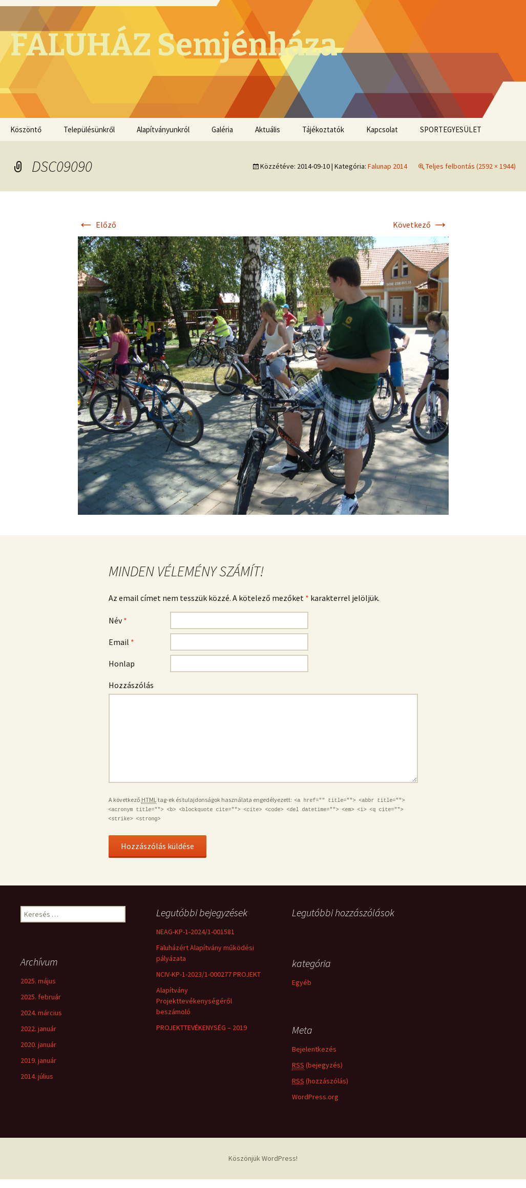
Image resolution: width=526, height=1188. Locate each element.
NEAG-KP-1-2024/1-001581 (195, 931)
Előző (97, 224)
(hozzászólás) (320, 1081)
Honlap (122, 663)
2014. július (36, 1076)
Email (121, 642)
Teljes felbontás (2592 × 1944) (471, 166)
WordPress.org (315, 1097)
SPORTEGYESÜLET (450, 129)
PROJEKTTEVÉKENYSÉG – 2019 (201, 1027)
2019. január (38, 1060)
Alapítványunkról (163, 129)
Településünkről (89, 129)
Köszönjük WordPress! (263, 1158)
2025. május (38, 980)
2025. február (40, 996)
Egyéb (301, 984)
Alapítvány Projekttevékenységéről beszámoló (194, 1000)
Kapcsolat (382, 129)
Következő (421, 224)
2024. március (41, 1012)
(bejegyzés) (317, 1066)
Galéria (222, 129)
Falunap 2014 (387, 166)
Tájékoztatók (323, 129)
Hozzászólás (131, 685)
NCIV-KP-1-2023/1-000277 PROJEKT (208, 974)
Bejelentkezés (314, 1050)
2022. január (38, 1028)
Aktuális (267, 129)
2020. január (38, 1044)
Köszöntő (25, 129)
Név (118, 620)
